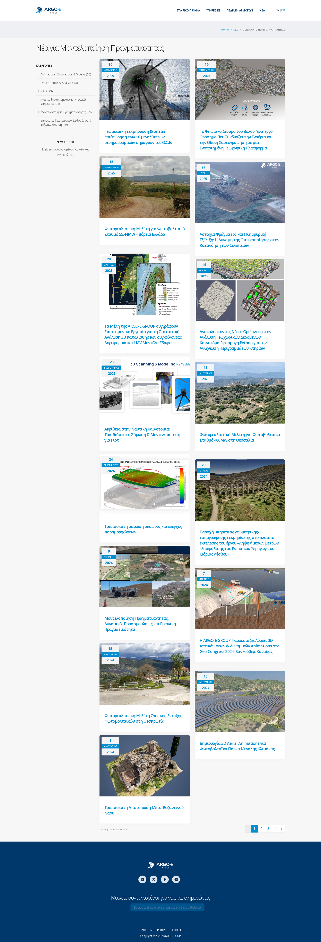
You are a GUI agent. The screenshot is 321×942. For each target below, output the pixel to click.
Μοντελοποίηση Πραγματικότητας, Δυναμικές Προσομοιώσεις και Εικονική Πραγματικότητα (140, 623)
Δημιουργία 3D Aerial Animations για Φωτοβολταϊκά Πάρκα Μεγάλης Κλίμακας (238, 746)
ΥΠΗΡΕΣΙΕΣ (213, 10)
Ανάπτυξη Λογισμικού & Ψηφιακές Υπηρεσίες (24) (63, 102)
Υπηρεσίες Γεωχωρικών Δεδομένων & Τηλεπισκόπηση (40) (66, 122)
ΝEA (262, 10)
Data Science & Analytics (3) (59, 83)
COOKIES (180, 930)
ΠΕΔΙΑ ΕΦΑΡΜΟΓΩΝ (240, 10)
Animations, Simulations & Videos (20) (66, 74)
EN (277, 10)
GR (283, 10)
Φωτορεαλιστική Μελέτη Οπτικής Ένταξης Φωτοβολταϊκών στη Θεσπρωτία (143, 718)
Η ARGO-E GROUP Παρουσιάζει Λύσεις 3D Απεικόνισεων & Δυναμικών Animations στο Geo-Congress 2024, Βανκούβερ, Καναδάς (237, 649)
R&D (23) (47, 91)
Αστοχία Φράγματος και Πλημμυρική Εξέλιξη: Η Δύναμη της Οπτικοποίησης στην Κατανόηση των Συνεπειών (240, 239)
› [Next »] (281, 828)
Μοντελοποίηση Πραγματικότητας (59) (66, 112)
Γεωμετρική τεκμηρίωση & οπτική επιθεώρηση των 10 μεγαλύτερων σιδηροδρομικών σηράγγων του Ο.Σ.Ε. (138, 137)
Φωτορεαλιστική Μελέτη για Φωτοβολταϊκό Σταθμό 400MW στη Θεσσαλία (232, 440)
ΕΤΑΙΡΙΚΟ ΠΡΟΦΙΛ (188, 10)
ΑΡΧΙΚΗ (225, 29)
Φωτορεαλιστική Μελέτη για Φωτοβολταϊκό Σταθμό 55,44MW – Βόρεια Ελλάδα (142, 234)
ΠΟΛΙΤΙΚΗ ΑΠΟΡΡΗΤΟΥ (151, 930)
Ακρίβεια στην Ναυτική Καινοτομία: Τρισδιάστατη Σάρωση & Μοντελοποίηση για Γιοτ (142, 434)
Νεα (235, 29)
